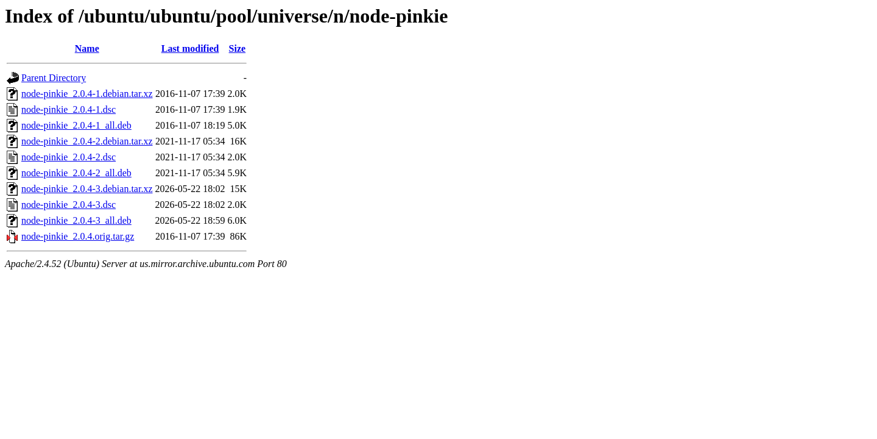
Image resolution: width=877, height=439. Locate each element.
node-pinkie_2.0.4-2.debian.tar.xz (87, 141)
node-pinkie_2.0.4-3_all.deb (76, 220)
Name (87, 48)
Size (237, 48)
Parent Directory (53, 78)
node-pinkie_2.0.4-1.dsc (68, 109)
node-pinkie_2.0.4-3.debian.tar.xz (87, 189)
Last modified (190, 48)
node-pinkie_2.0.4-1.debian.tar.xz (87, 93)
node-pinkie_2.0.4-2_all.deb (76, 173)
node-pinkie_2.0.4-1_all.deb (76, 125)
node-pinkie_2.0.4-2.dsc (68, 157)
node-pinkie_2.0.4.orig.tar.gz (77, 236)
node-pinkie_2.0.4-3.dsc (68, 204)
